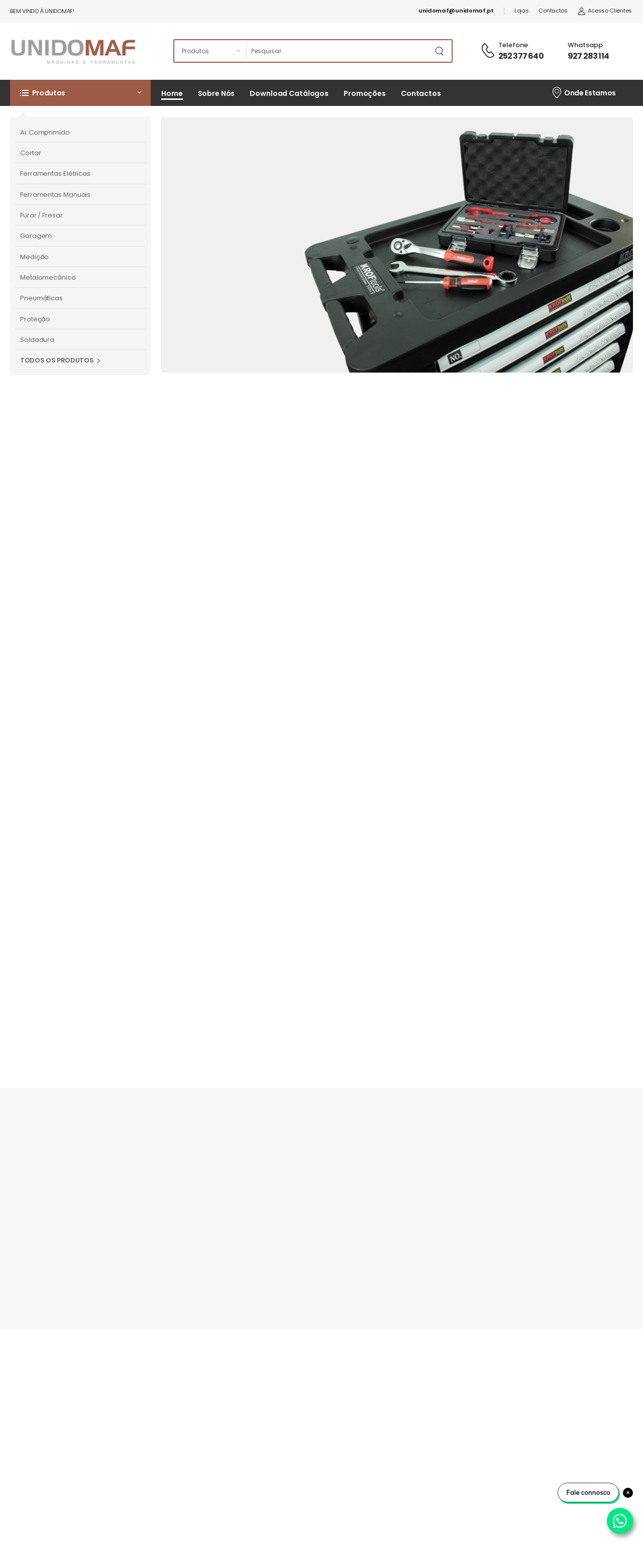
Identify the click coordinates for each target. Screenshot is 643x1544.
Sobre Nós (216, 93)
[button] (80, 93)
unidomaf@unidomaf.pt (456, 11)
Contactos (553, 11)
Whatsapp (585, 45)
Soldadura (37, 339)
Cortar (30, 153)
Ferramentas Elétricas (55, 173)
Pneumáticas (41, 298)
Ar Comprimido (45, 132)
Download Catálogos (289, 93)
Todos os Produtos (56, 360)
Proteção (35, 319)
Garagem (36, 236)
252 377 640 (521, 56)
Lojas (521, 11)
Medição (34, 257)
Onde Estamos (583, 92)
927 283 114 (588, 56)
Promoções (365, 93)
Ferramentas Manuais (55, 194)
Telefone (513, 45)
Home (172, 93)
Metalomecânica (48, 277)
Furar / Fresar (41, 215)
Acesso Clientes (605, 11)
